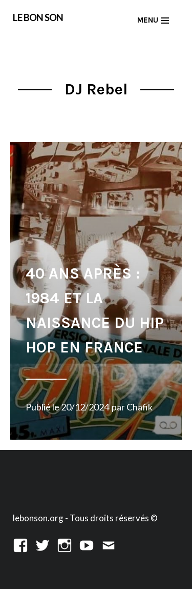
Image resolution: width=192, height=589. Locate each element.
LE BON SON (38, 17)
